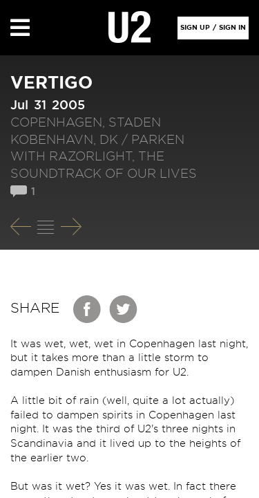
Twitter (123, 309)
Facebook (87, 309)
